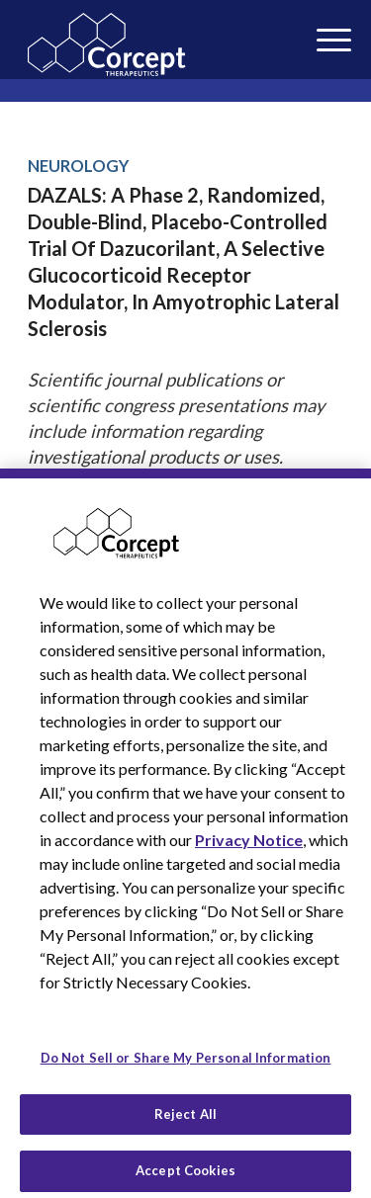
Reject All (185, 1124)
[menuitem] (304, 28)
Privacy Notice (249, 849)
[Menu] (304, 28)
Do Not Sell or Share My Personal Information (186, 1067)
